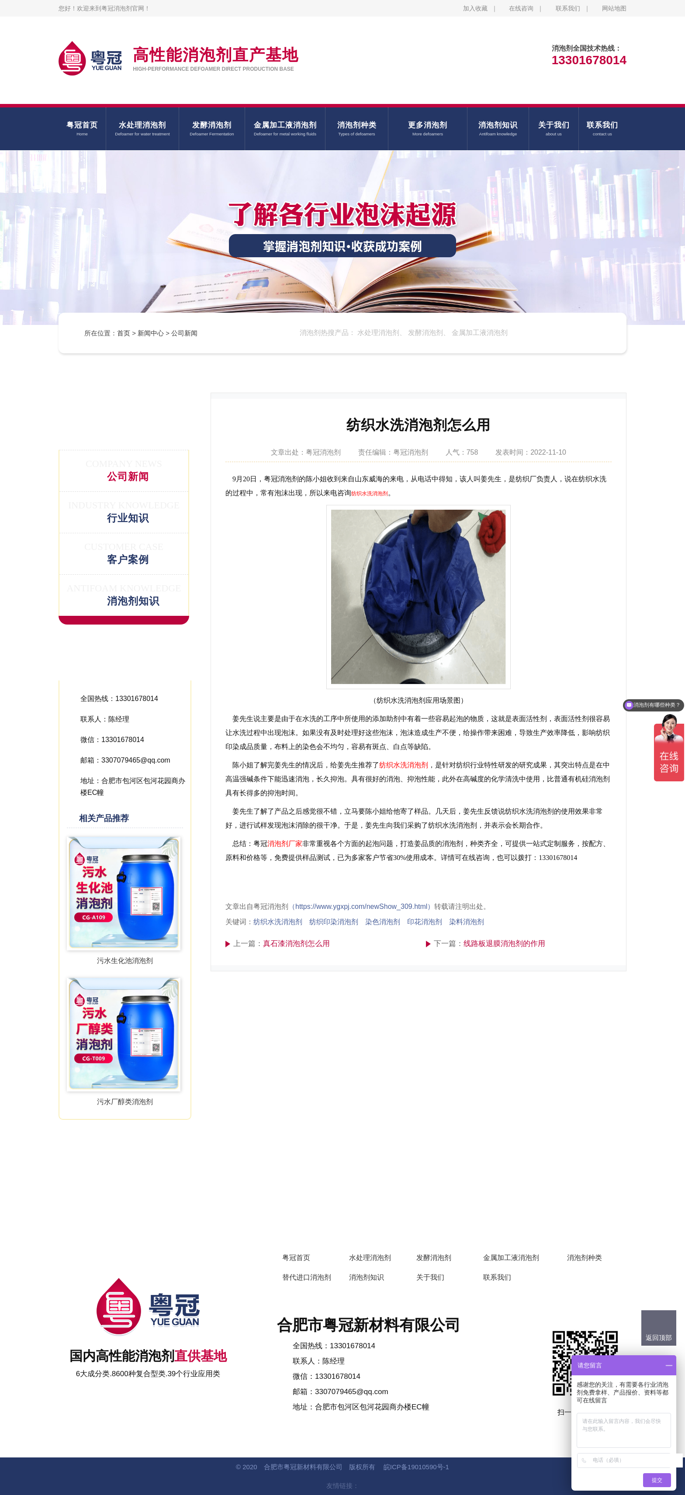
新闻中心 (151, 333)
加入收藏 (475, 8)
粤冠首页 (296, 1257)
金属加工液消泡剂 (511, 1257)
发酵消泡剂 (433, 1257)
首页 (123, 333)
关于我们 (430, 1277)
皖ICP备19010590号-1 (416, 1467)
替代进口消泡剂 (306, 1277)
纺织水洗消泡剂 (369, 493)
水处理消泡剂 (370, 1257)
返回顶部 (659, 1337)
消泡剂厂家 (284, 843)
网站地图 (614, 8)
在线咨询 (521, 8)
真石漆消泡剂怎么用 (296, 943)
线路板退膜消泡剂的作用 (504, 943)
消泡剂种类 (584, 1257)
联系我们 (568, 8)
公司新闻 (184, 333)
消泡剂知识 (366, 1277)
